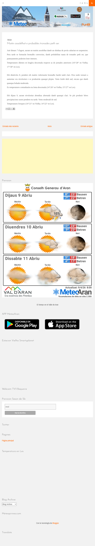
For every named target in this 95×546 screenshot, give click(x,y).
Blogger (55, 523)
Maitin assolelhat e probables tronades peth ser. (33, 43)
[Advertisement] (47, 156)
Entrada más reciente (11, 126)
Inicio (50, 126)
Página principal (8, 440)
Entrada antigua (86, 126)
